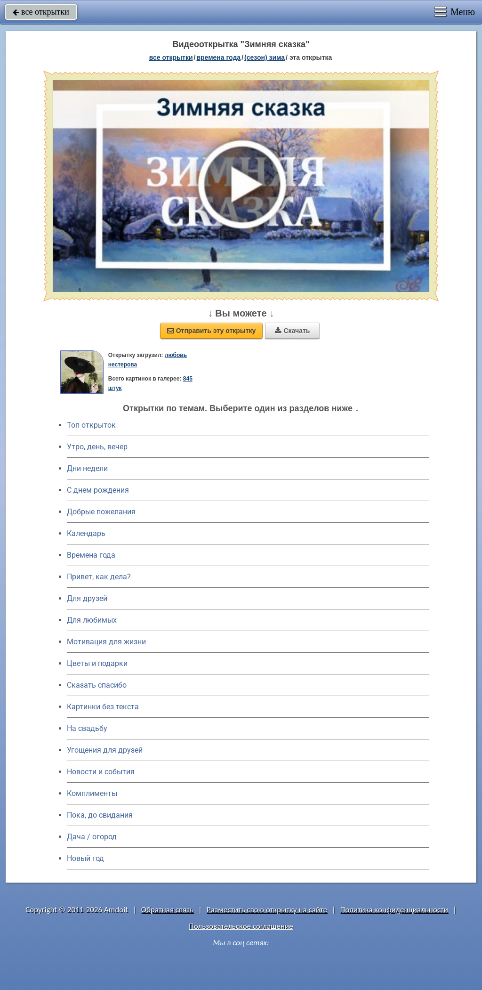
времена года (218, 57)
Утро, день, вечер (97, 446)
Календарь (86, 533)
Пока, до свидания (100, 815)
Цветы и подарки (97, 663)
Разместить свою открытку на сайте (267, 910)
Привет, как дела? (99, 576)
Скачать (292, 330)
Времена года (91, 555)
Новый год (85, 858)
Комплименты (92, 793)
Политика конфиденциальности (394, 910)
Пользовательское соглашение (241, 926)
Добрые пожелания (101, 511)
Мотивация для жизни (106, 641)
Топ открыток (91, 425)
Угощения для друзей (105, 750)
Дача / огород (92, 836)
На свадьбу (87, 728)
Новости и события (101, 771)
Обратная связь (167, 910)
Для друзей (87, 598)
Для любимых (92, 620)
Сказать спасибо (97, 685)
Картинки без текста (103, 706)
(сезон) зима (264, 57)
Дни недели (87, 468)
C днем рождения (98, 490)
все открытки (41, 11)
